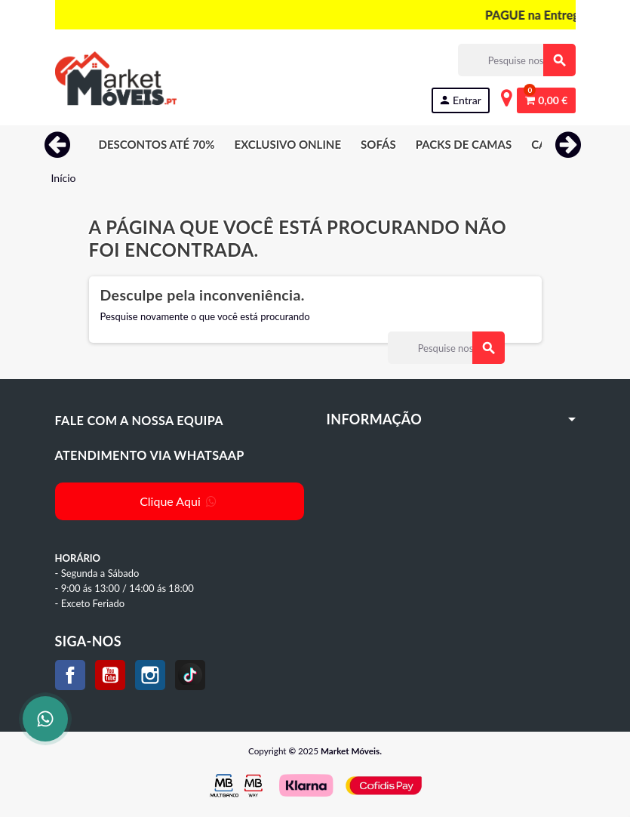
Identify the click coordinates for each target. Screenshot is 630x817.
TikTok (190, 675)
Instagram (150, 675)
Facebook (70, 675)
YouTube (110, 675)
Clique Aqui (179, 501)
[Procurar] (516, 60)
